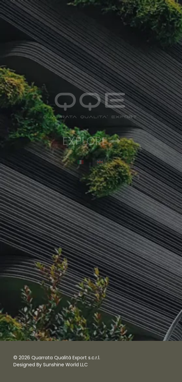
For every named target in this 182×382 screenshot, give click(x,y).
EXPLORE (91, 141)
